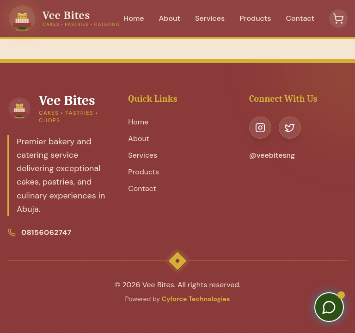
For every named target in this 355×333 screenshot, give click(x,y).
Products (255, 18)
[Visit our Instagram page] (260, 128)
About (169, 18)
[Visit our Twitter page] (290, 128)
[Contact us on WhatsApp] (329, 307)
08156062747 (46, 232)
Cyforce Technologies (196, 299)
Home (133, 18)
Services (210, 18)
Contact (300, 18)
